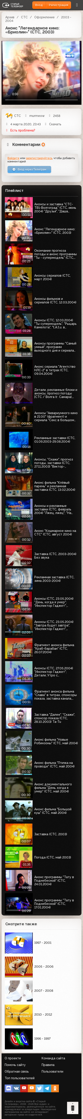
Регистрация (58, 5)
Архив (9, 17)
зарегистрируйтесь (39, 158)
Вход (39, 5)
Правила (48, 1065)
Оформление (44, 17)
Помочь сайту (15, 1065)
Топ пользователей (20, 1078)
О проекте (13, 1058)
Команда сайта (53, 1058)
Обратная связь (17, 1071)
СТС (24, 17)
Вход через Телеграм (29, 169)
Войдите (13, 158)
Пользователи (52, 1071)
